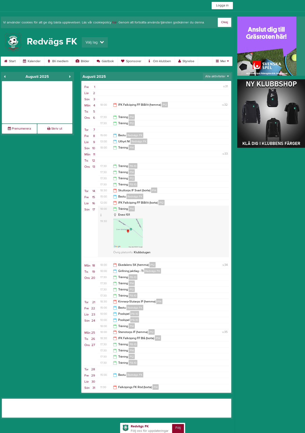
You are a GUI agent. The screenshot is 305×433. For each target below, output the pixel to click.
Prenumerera (19, 129)
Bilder (82, 61)
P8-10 (133, 166)
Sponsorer (131, 61)
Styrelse (186, 61)
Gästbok (105, 61)
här (114, 22)
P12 (165, 105)
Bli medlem (58, 61)
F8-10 (133, 184)
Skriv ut (54, 129)
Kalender (32, 61)
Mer (222, 61)
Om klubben (160, 61)
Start (10, 61)
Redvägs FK (134, 135)
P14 (132, 117)
